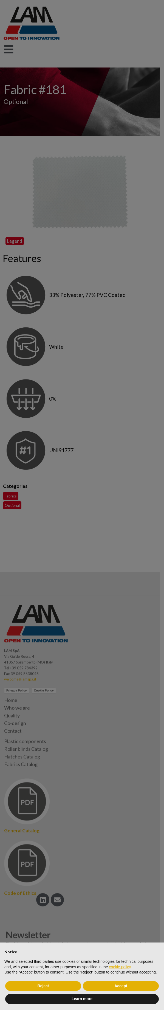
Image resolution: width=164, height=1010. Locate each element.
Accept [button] (120, 986)
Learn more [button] (82, 999)
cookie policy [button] (120, 967)
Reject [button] (43, 986)
